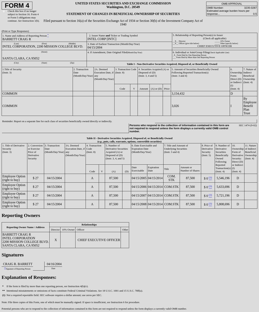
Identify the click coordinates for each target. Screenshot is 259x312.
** (5, 268)
